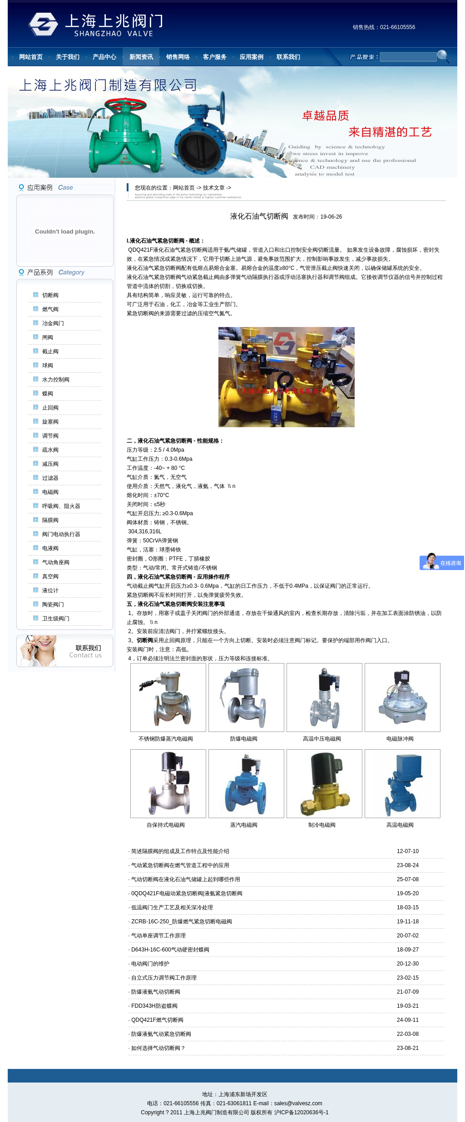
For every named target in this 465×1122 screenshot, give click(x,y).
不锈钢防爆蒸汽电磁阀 (166, 739)
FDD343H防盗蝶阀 (154, 1006)
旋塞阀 (50, 422)
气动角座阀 (55, 562)
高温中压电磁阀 (322, 739)
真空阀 (50, 576)
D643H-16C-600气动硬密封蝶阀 (170, 949)
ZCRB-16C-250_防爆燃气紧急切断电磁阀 (181, 921)
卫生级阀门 (55, 618)
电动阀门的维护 (150, 964)
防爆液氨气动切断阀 (155, 992)
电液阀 (50, 548)
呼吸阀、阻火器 (61, 506)
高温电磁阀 (400, 825)
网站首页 (184, 188)
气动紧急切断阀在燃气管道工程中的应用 (180, 865)
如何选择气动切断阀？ (158, 1048)
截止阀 (50, 351)
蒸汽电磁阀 (243, 825)
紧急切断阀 (170, 241)
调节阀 (50, 436)
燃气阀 (50, 309)
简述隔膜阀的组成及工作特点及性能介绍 (180, 851)
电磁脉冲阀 (400, 739)
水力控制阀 (55, 379)
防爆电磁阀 (243, 739)
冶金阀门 (53, 323)
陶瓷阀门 (53, 604)
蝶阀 (47, 393)
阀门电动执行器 (61, 534)
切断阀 (50, 295)
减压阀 (50, 464)
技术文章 (214, 188)
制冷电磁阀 (322, 825)
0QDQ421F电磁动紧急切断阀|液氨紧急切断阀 (186, 893)
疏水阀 (50, 450)
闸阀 (47, 337)
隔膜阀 (50, 520)
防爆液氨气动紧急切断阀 (161, 1034)
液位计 (50, 590)
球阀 (47, 365)
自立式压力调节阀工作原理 (164, 978)
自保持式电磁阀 (166, 825)
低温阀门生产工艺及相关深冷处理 (172, 907)
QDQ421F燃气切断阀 (157, 1020)
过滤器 (50, 478)
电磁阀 (50, 492)
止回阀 (50, 408)
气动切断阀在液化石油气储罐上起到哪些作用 (185, 879)
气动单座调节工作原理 (158, 935)
